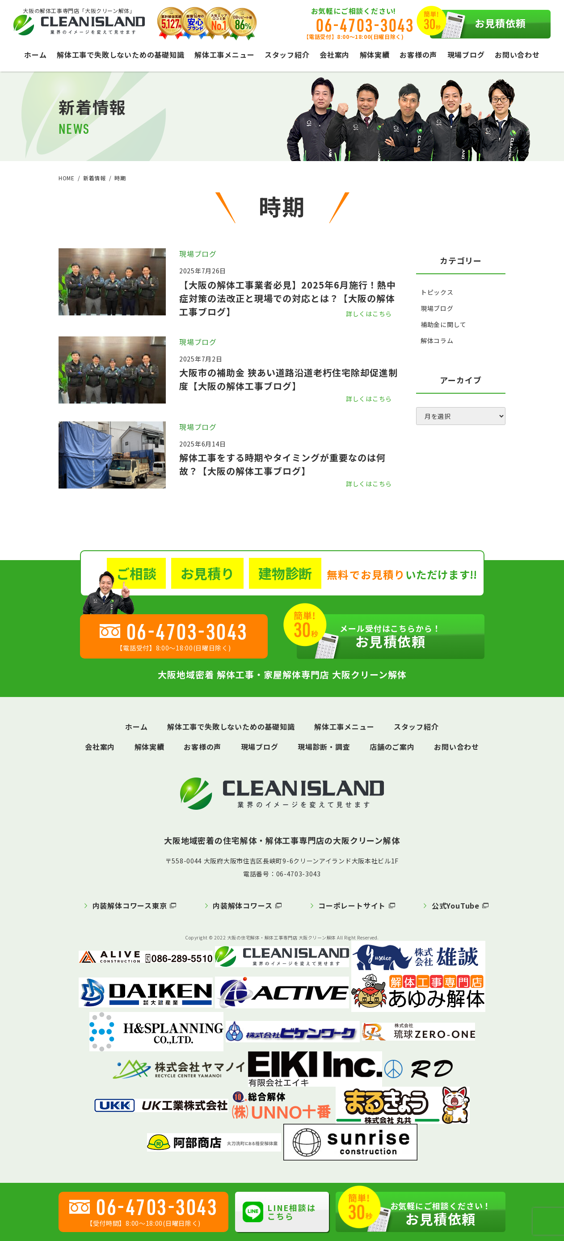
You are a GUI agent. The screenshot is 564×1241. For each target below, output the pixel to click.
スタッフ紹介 (287, 54)
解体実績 (375, 54)
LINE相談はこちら (279, 1212)
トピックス (437, 292)
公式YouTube (456, 905)
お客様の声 (418, 54)
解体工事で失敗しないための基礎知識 (121, 54)
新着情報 (94, 178)
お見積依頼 (478, 24)
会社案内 (334, 54)
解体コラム (437, 340)
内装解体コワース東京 (130, 905)
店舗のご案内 (392, 746)
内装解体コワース (242, 905)
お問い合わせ (517, 54)
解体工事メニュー (224, 54)
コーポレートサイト (352, 905)
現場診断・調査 (324, 746)
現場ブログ (466, 54)
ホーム (35, 54)
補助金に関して (444, 324)
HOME (66, 178)
